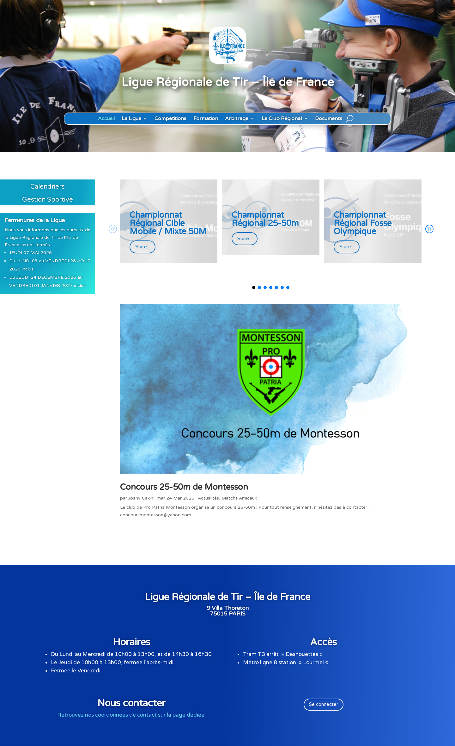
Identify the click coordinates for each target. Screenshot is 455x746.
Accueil (106, 119)
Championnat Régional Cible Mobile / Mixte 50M (168, 223)
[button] (429, 229)
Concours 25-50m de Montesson (184, 487)
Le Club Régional (282, 119)
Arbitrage (236, 119)
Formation (205, 119)
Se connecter (323, 704)
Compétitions (170, 119)
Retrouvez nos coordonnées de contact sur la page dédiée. (131, 715)
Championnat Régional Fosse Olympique (362, 223)
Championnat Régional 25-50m (265, 219)
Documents (328, 119)
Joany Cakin (140, 498)
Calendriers (47, 187)
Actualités (208, 498)
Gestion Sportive (47, 199)
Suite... (142, 247)
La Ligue (131, 119)
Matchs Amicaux (239, 498)
